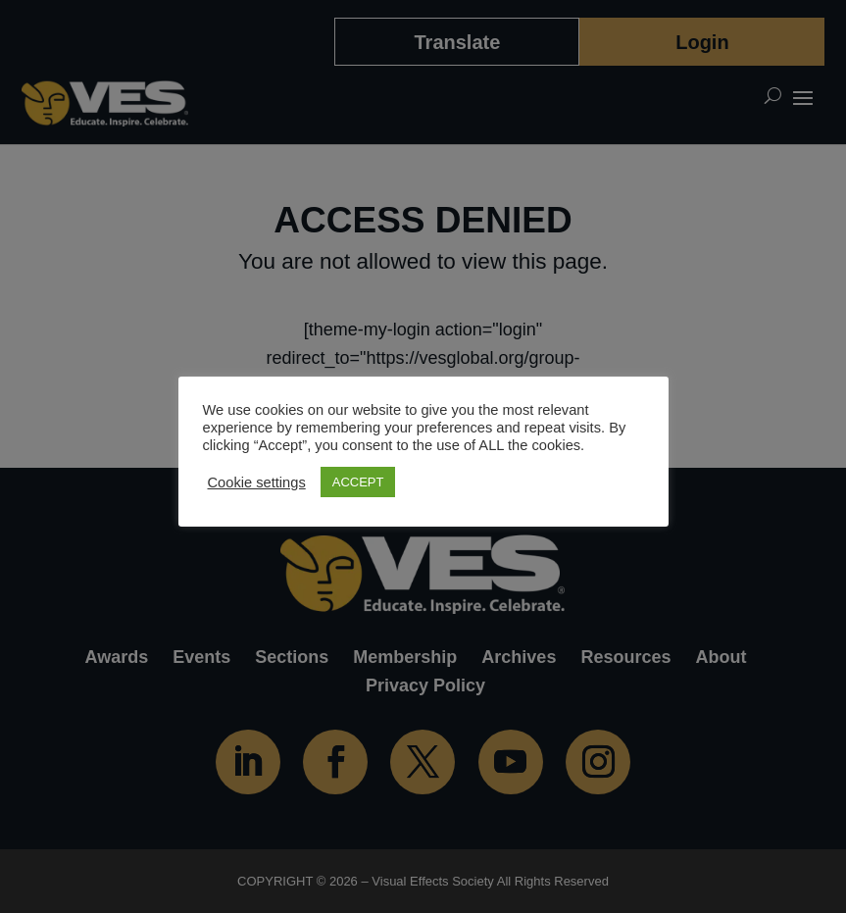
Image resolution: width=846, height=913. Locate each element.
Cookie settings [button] (257, 482)
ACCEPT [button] (358, 482)
